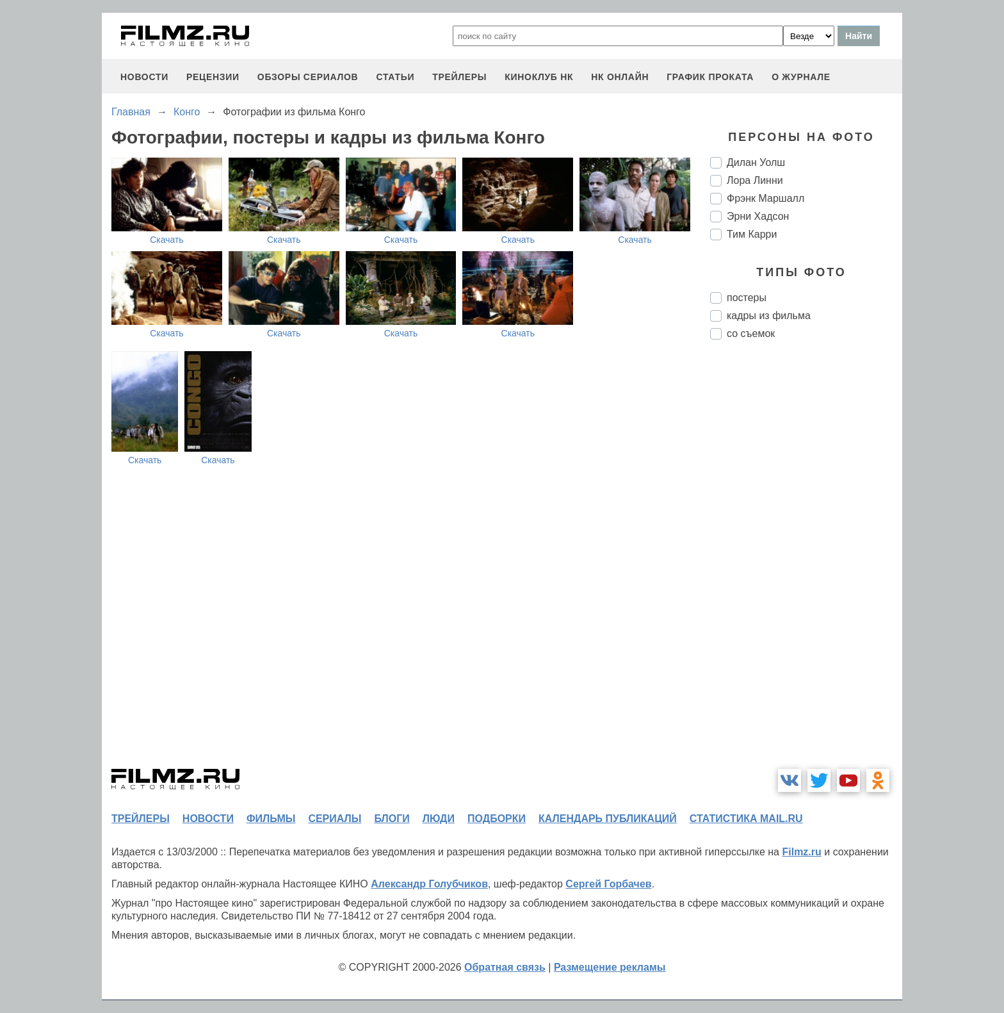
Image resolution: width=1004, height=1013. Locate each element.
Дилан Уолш (756, 162)
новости (144, 77)
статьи (395, 77)
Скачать (167, 240)
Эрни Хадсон (758, 216)
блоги (391, 818)
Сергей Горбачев (608, 883)
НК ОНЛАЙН (620, 77)
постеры (746, 297)
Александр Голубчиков (429, 883)
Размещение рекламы (610, 967)
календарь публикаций (607, 818)
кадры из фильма (769, 315)
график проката (710, 77)
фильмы (271, 818)
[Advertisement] (806, 564)
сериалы (334, 818)
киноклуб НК (539, 77)
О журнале (801, 77)
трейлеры (459, 77)
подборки (496, 818)
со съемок (751, 333)
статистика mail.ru (746, 818)
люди (439, 818)
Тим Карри (752, 234)
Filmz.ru (801, 851)
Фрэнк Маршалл (765, 198)
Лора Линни (755, 180)
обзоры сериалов (308, 77)
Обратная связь (505, 967)
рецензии (212, 77)
